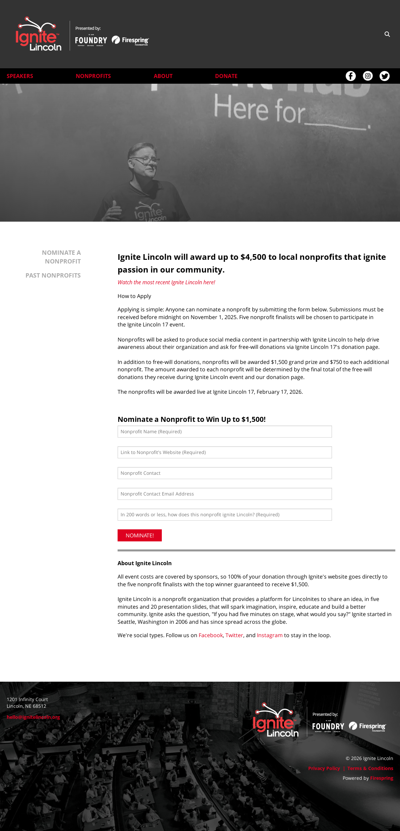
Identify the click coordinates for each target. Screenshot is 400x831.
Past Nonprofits (53, 278)
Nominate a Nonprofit (61, 259)
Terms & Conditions (370, 768)
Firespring (381, 778)
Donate (226, 76)
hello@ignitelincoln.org (33, 717)
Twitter (234, 637)
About (163, 76)
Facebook (211, 637)
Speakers (20, 76)
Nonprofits (93, 76)
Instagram (270, 637)
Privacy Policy (324, 768)
